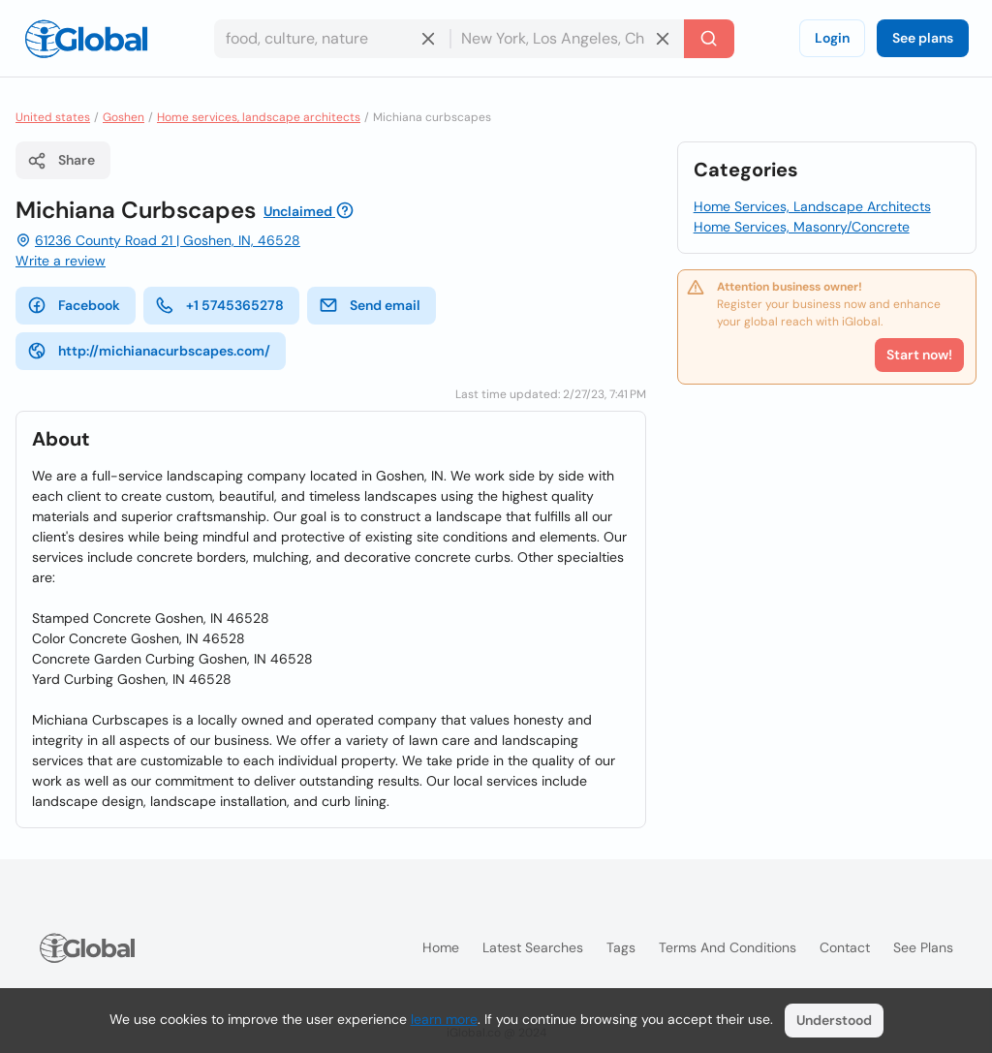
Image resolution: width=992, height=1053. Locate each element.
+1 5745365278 (219, 305)
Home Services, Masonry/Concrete (802, 226)
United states (53, 117)
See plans (922, 37)
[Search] (709, 38)
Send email (369, 305)
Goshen (123, 117)
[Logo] (86, 38)
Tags (621, 947)
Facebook (73, 305)
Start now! (919, 354)
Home (440, 947)
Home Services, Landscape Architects (812, 206)
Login (832, 37)
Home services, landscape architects (258, 117)
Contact (845, 947)
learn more (444, 1019)
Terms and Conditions (727, 947)
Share (61, 160)
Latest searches (532, 947)
